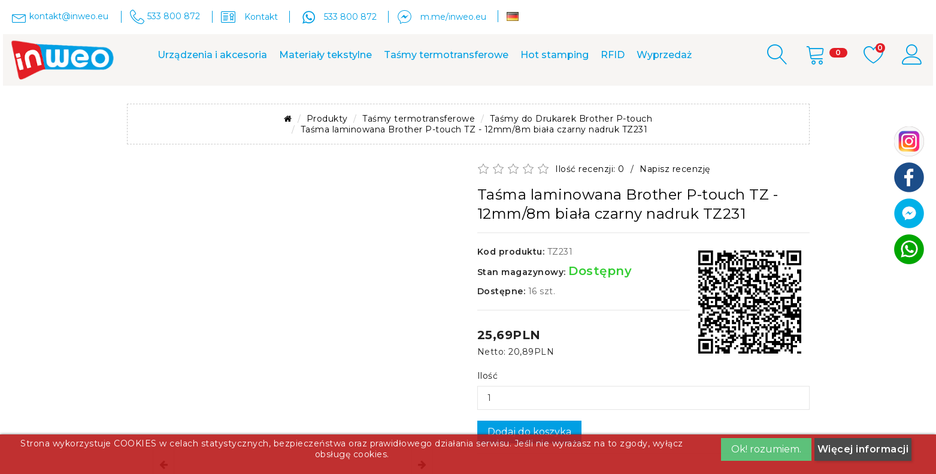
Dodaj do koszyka (529, 431)
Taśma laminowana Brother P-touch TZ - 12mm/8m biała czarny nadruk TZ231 (474, 129)
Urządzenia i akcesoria (212, 55)
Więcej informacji (863, 449)
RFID (613, 55)
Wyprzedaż (664, 55)
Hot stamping (554, 55)
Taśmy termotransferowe (446, 55)
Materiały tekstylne (325, 55)
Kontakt (261, 16)
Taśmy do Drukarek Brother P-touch (571, 118)
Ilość (487, 375)
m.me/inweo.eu (453, 16)
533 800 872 (350, 16)
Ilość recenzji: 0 (590, 169)
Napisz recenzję (675, 169)
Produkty (327, 118)
